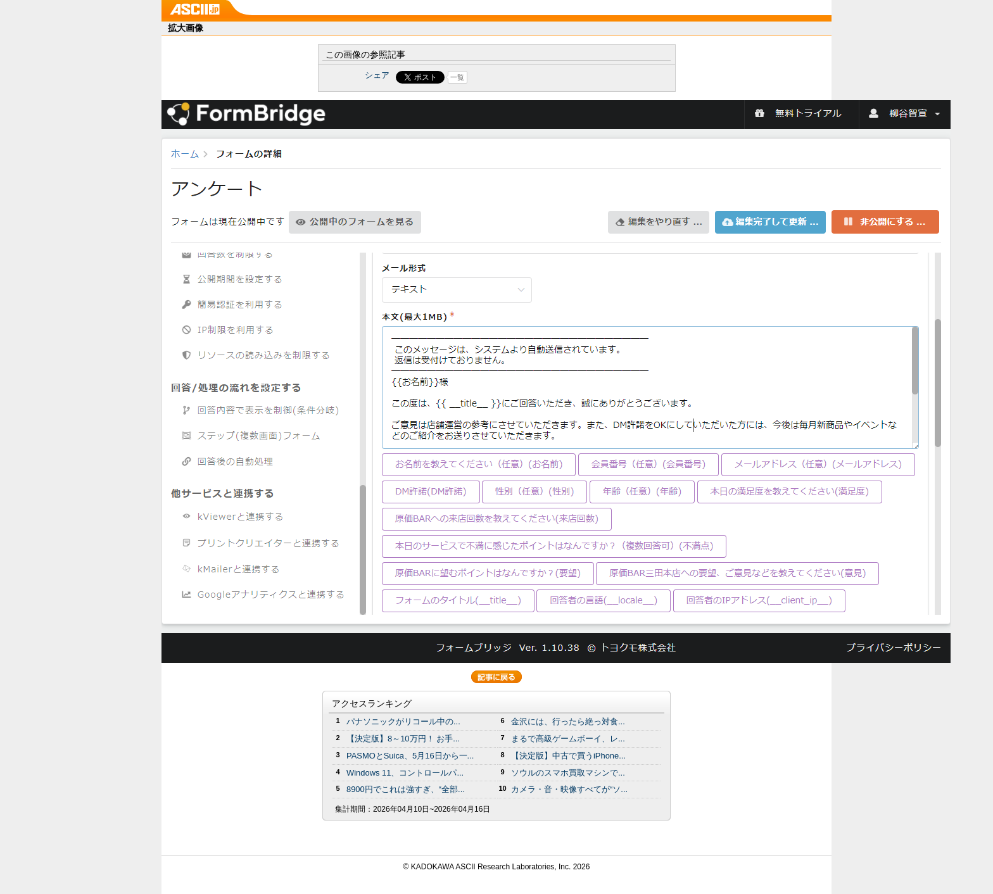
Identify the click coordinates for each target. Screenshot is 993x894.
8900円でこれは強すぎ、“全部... (405, 789)
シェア (377, 75)
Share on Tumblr (543, 77)
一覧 (457, 77)
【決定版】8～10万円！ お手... (403, 738)
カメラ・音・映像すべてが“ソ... (569, 789)
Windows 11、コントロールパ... (405, 773)
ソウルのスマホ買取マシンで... (568, 773)
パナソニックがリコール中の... (403, 721)
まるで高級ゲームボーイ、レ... (568, 738)
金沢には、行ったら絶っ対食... (568, 721)
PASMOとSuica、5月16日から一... (410, 755)
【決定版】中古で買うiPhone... (568, 755)
